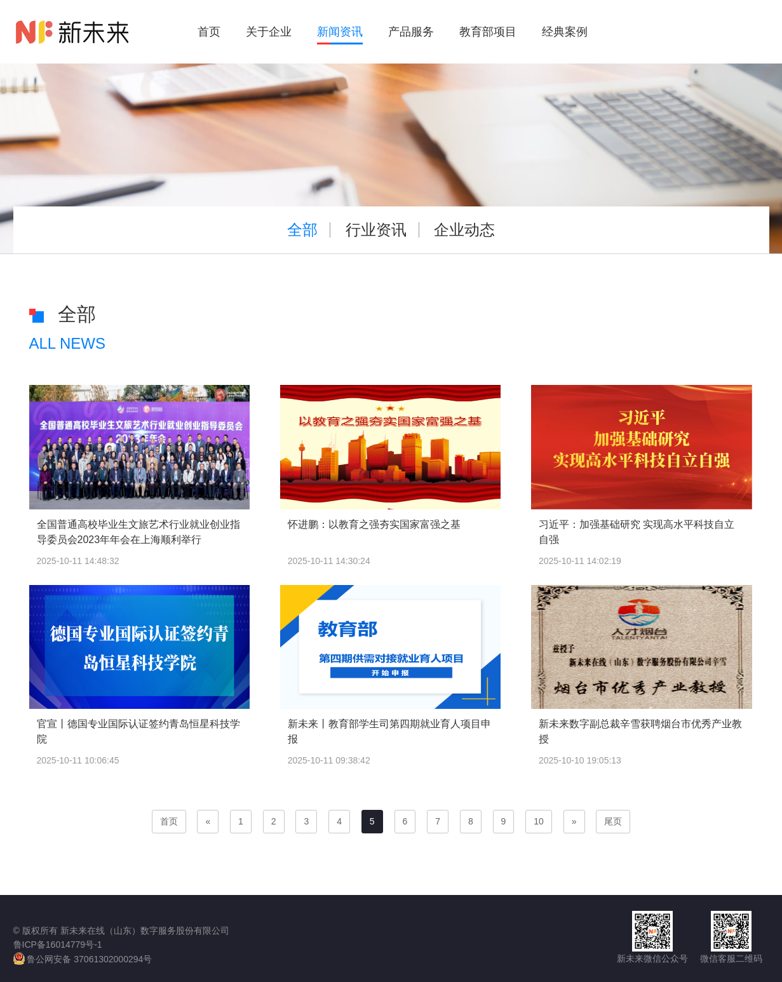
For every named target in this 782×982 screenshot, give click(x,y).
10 (539, 821)
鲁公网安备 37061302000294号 (82, 958)
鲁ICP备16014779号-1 (57, 944)
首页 (209, 31)
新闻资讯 (340, 31)
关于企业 (269, 31)
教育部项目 (487, 31)
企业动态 (464, 229)
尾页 (613, 821)
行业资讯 (376, 229)
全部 (302, 229)
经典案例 (565, 31)
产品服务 (411, 31)
